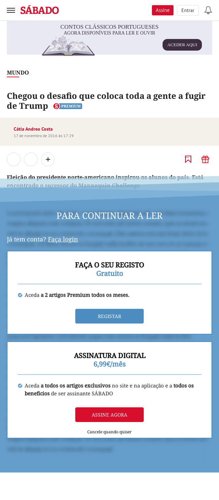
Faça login (63, 239)
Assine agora (109, 414)
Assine (163, 10)
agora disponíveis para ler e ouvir (121, 42)
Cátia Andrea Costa (33, 129)
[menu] (11, 10)
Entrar (187, 10)
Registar (109, 316)
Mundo (18, 72)
